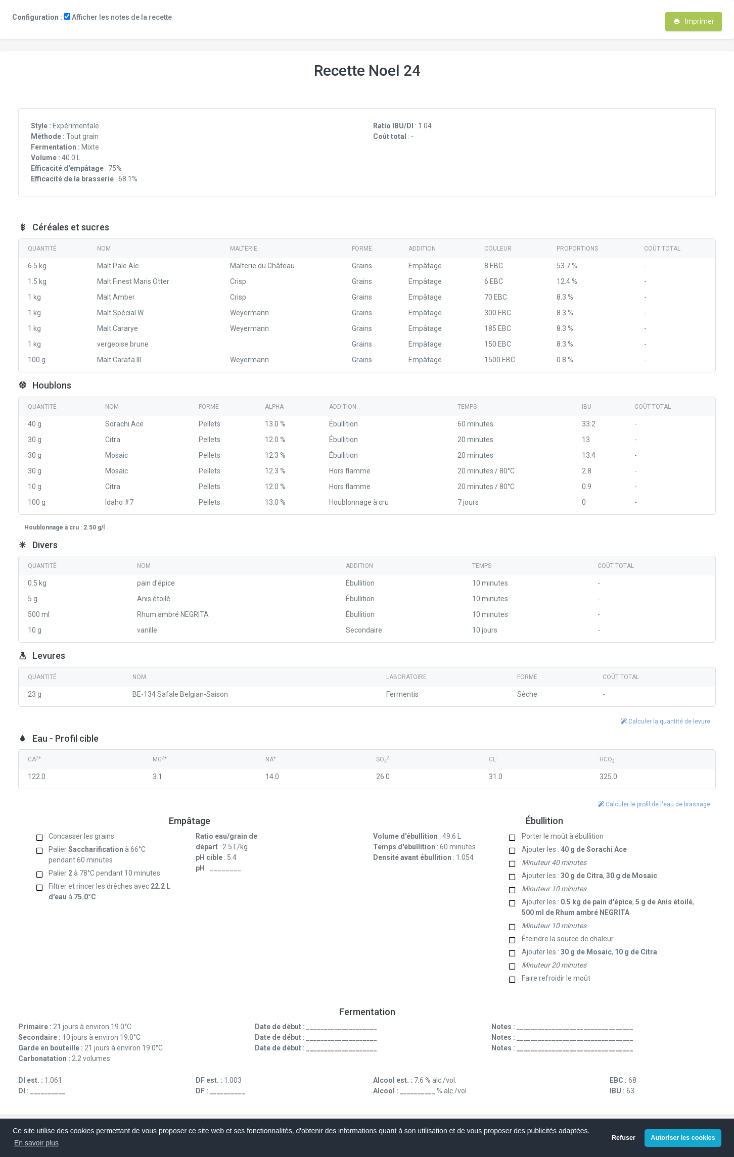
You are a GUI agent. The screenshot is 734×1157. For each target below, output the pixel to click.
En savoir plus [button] (36, 1143)
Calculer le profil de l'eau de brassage (654, 804)
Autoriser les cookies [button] (683, 1137)
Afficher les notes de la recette (118, 17)
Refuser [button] (623, 1137)
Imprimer (693, 21)
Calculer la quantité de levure (665, 721)
